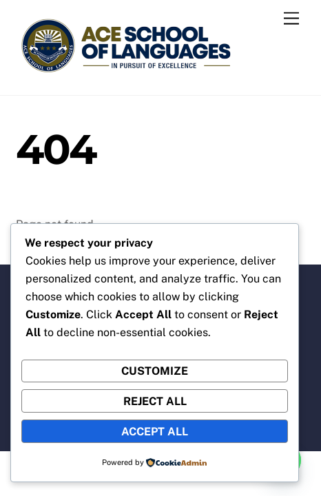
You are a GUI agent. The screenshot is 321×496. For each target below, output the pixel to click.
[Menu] (291, 19)
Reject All (155, 401)
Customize (154, 371)
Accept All (154, 431)
